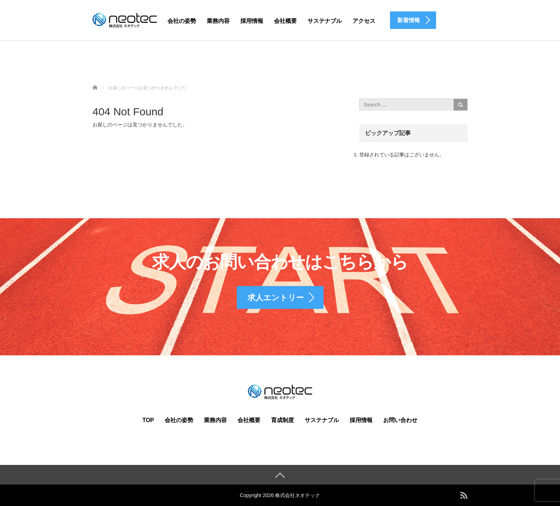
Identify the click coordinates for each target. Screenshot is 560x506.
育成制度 (282, 420)
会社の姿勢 (182, 21)
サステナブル (325, 21)
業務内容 (218, 21)
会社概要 (285, 21)
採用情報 (251, 21)
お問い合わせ (400, 420)
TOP (148, 420)
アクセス (363, 21)
